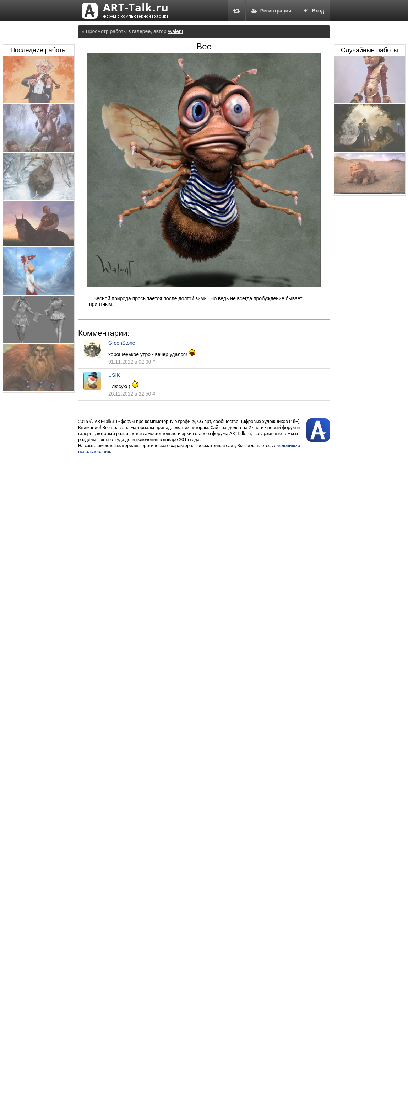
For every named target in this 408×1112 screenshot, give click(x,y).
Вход (313, 11)
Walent (175, 31)
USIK (114, 375)
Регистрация (271, 11)
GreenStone (121, 343)
